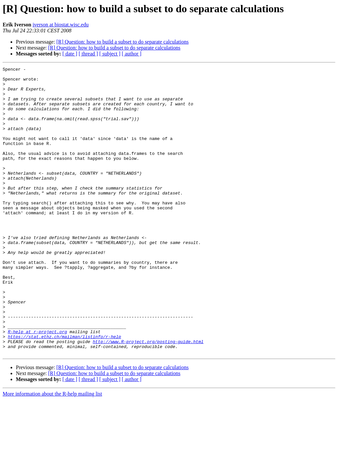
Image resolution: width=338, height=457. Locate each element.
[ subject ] (109, 53)
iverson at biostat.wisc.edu (61, 24)
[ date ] (69, 53)
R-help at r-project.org (37, 385)
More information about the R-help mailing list (52, 451)
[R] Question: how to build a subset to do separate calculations (122, 42)
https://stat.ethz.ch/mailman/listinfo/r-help (64, 391)
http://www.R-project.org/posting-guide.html (148, 397)
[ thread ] (88, 53)
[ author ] (132, 53)
